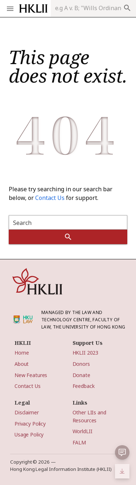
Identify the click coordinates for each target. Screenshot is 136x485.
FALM (79, 442)
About (22, 363)
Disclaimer (27, 412)
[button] (122, 452)
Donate (81, 375)
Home (22, 352)
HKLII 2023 (86, 352)
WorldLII (82, 431)
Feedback (84, 385)
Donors (81, 363)
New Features (31, 375)
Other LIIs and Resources (89, 416)
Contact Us (50, 198)
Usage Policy (29, 434)
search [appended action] (127, 8)
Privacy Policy (30, 423)
